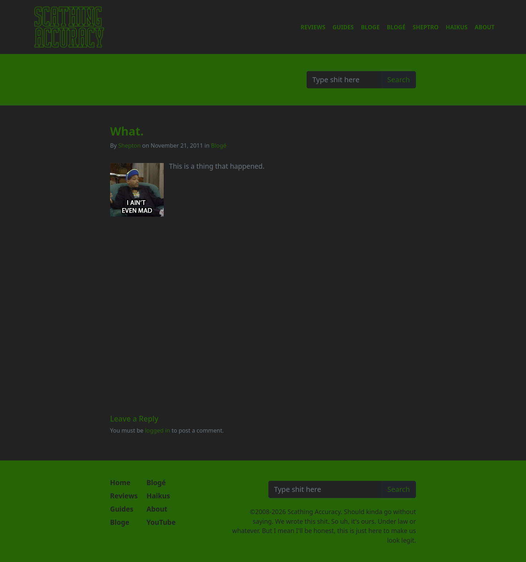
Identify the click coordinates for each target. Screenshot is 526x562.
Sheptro (425, 27)
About (485, 27)
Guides (343, 27)
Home (120, 482)
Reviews (313, 27)
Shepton (129, 145)
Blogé (396, 27)
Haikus (456, 27)
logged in (157, 430)
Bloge (370, 27)
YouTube (161, 522)
